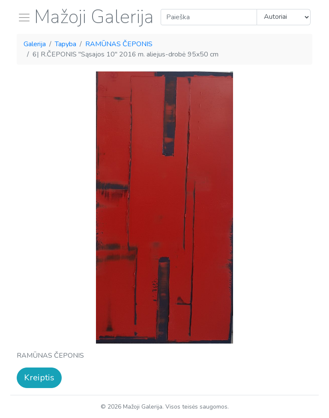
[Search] (209, 17)
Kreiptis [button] (39, 377)
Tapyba (65, 44)
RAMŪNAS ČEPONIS (119, 44)
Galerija (35, 44)
